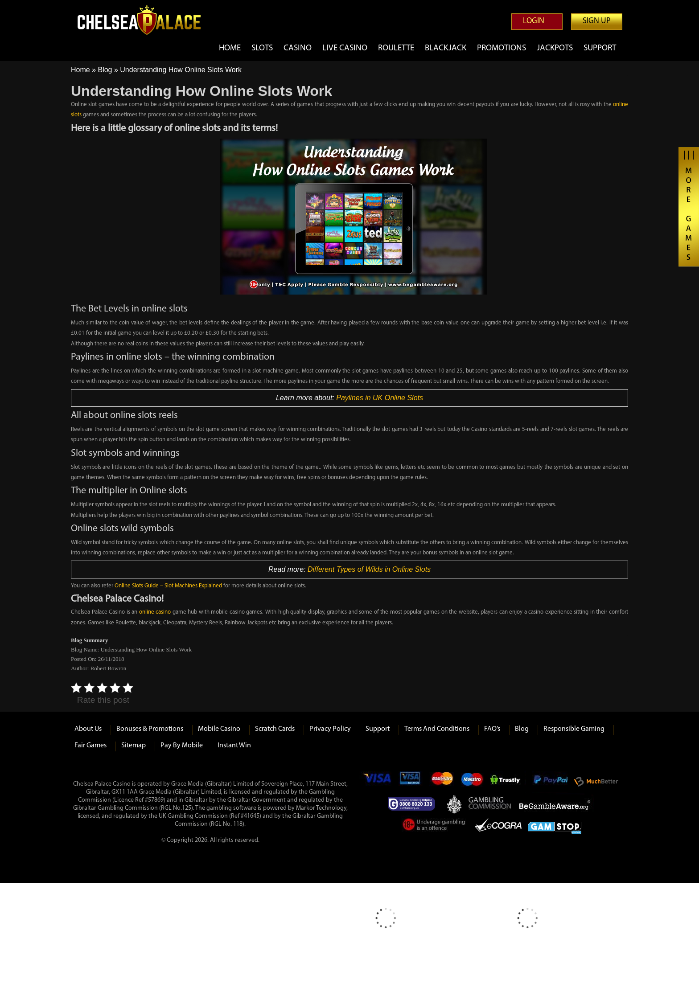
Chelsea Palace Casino (144, 20)
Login (533, 21)
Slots (262, 48)
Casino (298, 48)
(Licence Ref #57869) (138, 800)
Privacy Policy (330, 729)
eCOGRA (498, 826)
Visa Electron (410, 782)
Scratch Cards (275, 729)
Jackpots (555, 48)
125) (187, 808)
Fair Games (90, 745)
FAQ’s (492, 729)
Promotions (501, 48)
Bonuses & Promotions (149, 729)
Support (600, 48)
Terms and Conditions (436, 729)
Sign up (597, 21)
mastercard (441, 782)
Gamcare (414, 804)
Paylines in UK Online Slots (379, 398)
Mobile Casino (219, 729)
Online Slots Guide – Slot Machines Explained (168, 586)
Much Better (596, 782)
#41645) (251, 816)
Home (230, 48)
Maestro (472, 782)
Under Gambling (434, 826)
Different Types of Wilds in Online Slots (369, 569)
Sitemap (133, 745)
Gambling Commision (490, 804)
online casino (155, 612)
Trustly (508, 782)
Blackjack (445, 48)
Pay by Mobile (181, 745)
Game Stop (554, 826)
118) (238, 824)
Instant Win (234, 745)
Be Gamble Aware (556, 804)
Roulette (396, 48)
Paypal (549, 782)
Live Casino (344, 48)
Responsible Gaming (573, 729)
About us (88, 729)
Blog (105, 70)
